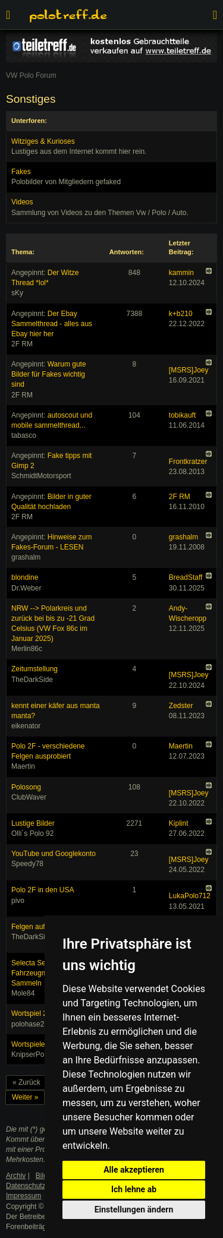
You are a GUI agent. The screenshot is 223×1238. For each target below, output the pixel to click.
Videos (22, 202)
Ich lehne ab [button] (133, 1189)
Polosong (26, 787)
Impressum (23, 1196)
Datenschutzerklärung (41, 1186)
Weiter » (25, 1097)
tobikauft (182, 415)
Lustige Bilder (33, 823)
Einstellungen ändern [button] (134, 1209)
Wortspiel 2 (29, 1013)
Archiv (16, 1175)
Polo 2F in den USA (42, 890)
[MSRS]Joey (189, 370)
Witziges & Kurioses (43, 141)
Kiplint (179, 823)
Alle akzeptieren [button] (133, 1169)
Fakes (21, 172)
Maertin (181, 746)
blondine (24, 577)
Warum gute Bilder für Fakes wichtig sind (48, 374)
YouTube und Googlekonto (53, 853)
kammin (181, 273)
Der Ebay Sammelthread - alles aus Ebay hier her (51, 324)
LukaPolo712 (190, 896)
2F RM (179, 496)
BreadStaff (185, 577)
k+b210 (181, 314)
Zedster (181, 706)
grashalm (183, 537)
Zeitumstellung (34, 669)
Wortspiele (28, 1044)
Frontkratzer (188, 461)
